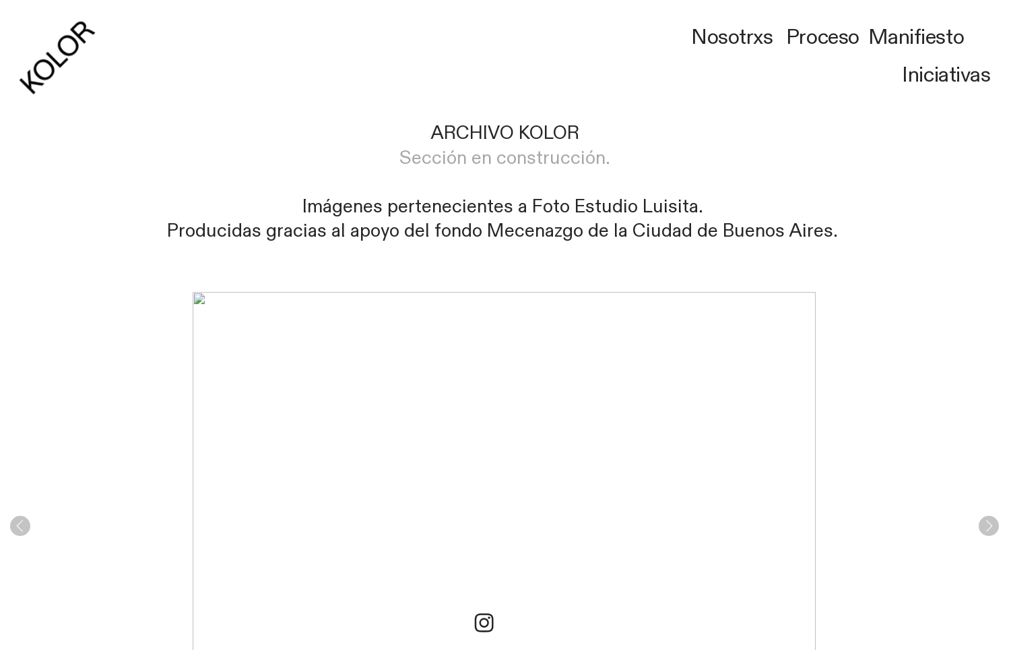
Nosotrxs (732, 37)
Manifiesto (916, 37)
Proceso (822, 37)
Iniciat (929, 75)
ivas (973, 75)
